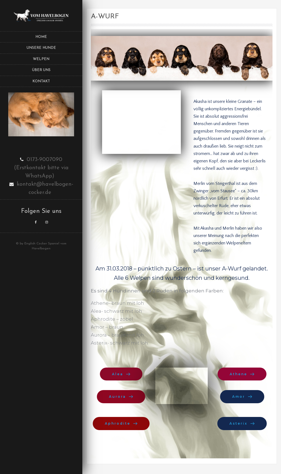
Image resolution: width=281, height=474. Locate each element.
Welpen (41, 59)
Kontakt (41, 81)
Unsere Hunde (41, 48)
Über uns (41, 70)
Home (41, 37)
